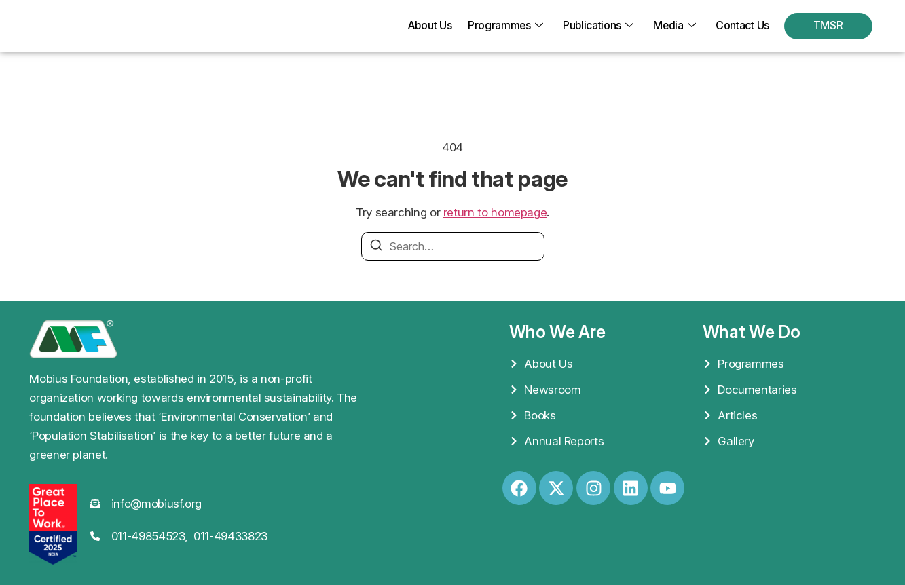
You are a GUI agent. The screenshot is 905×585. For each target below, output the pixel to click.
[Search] (376, 247)
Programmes (502, 25)
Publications (596, 25)
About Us (425, 26)
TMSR (828, 26)
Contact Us (742, 26)
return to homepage (495, 212)
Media (673, 25)
